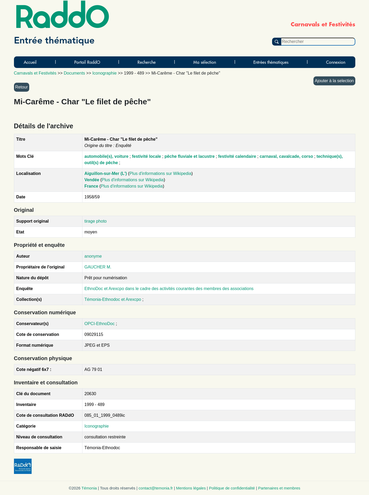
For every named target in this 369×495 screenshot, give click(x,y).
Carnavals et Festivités (35, 73)
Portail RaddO (87, 62)
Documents (74, 73)
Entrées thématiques (270, 62)
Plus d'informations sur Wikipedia (160, 173)
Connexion (335, 62)
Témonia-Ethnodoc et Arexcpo (113, 299)
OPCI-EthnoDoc (100, 323)
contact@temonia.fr (156, 488)
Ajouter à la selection (334, 81)
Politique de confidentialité (232, 488)
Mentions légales (191, 488)
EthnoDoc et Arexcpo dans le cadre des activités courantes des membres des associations (169, 288)
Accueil (30, 62)
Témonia (89, 488)
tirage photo (96, 221)
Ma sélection (204, 62)
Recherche (146, 62)
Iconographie (97, 426)
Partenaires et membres (279, 488)
